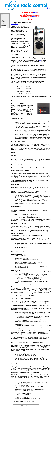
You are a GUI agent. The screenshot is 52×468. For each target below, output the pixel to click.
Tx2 (40, 60)
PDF (17, 24)
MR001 (13, 162)
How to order (3, 25)
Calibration (30, 188)
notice (35, 12)
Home (2, 16)
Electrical (3, 23)
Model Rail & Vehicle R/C (3, 18)
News (48, 8)
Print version (13, 24)
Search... (2, 14)
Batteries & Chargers (3, 21)
